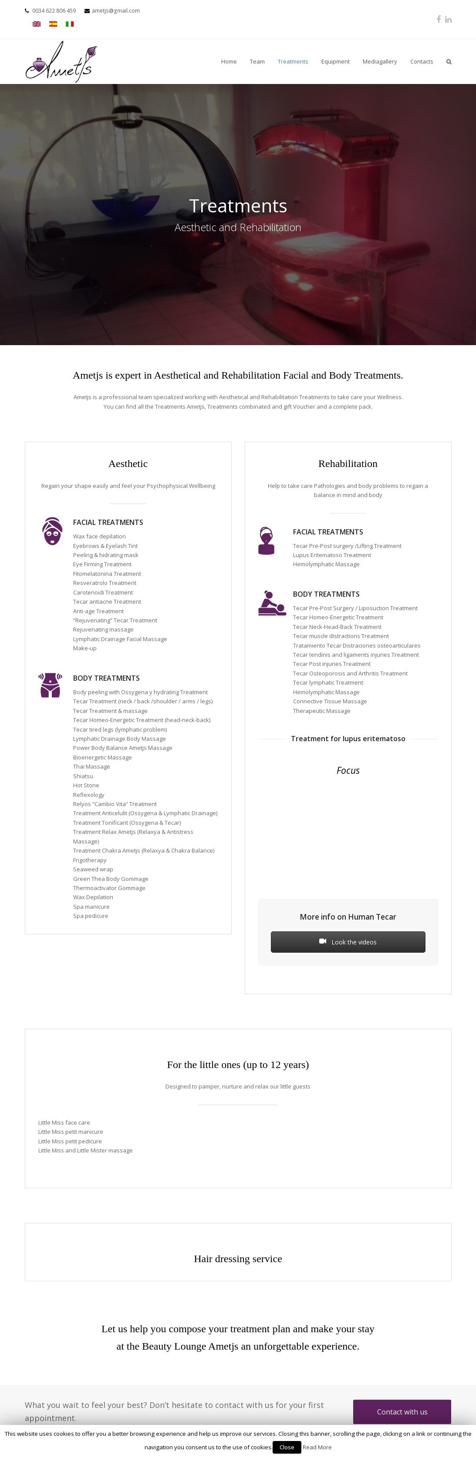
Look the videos (348, 942)
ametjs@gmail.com (116, 10)
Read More (317, 1447)
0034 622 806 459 (54, 10)
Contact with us (402, 1412)
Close (287, 1447)
